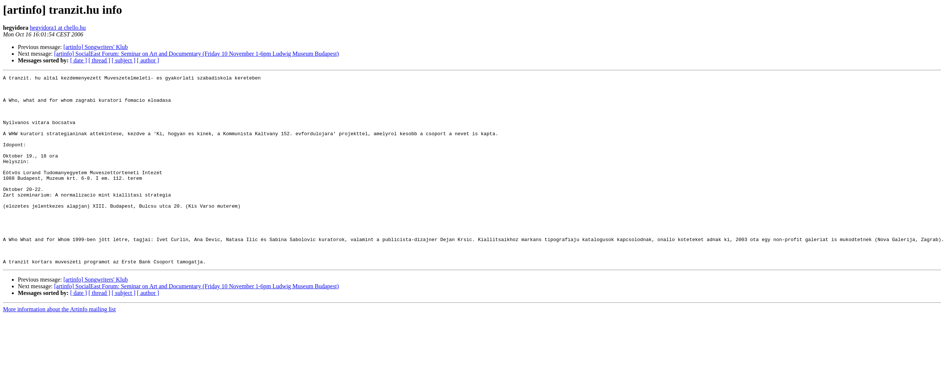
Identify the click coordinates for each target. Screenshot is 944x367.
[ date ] (78, 60)
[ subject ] (123, 60)
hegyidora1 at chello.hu (58, 28)
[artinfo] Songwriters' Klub (95, 47)
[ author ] (148, 60)
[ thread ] (99, 60)
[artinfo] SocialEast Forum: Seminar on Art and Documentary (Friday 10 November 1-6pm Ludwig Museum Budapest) (196, 54)
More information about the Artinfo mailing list (59, 347)
